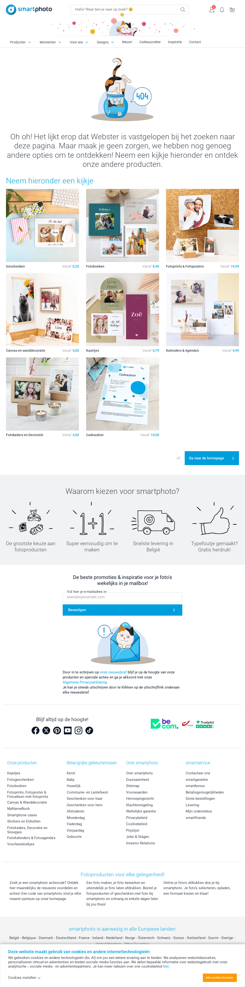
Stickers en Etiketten (23, 821)
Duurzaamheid (137, 779)
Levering (192, 805)
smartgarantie (197, 779)
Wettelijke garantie (141, 811)
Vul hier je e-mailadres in (86, 592)
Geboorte (74, 837)
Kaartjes (13, 773)
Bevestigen (77, 610)
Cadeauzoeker (150, 42)
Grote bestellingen (200, 798)
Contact (195, 42)
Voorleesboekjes (20, 844)
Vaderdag (74, 824)
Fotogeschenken (20, 779)
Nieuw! (127, 42)
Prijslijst (132, 830)
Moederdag (76, 818)
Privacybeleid (136, 818)
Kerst (71, 773)
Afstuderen (75, 811)
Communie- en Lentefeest (87, 792)
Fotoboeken (16, 786)
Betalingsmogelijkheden (205, 792)
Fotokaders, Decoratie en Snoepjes (27, 830)
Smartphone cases (22, 815)
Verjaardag (75, 830)
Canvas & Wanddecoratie (27, 802)
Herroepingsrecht (140, 798)
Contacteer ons (198, 773)
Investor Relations (140, 843)
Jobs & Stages (137, 837)
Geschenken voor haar (84, 798)
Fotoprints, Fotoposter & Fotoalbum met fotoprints (27, 794)
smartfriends (196, 818)
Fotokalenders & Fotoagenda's (31, 838)
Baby (70, 779)
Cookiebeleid (136, 824)
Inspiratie (175, 42)
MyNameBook (18, 808)
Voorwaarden (136, 792)
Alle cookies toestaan (219, 977)
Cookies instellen (24, 977)
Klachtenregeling (139, 805)
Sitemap (132, 786)
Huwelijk (74, 786)
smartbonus (195, 786)
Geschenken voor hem (84, 805)
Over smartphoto (139, 773)
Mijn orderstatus (199, 811)
